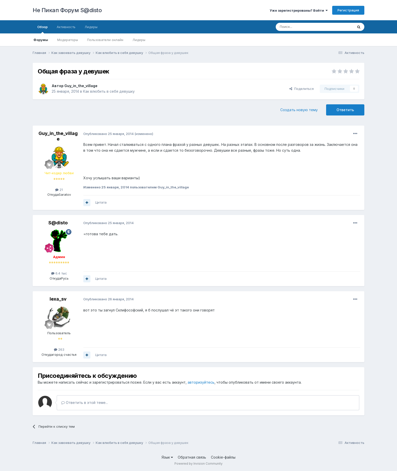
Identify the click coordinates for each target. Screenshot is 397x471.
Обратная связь (192, 457)
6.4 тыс (59, 273)
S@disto (58, 222)
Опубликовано (108, 134)
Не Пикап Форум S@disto (67, 10)
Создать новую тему (299, 110)
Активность (66, 27)
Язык (167, 457)
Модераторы (67, 40)
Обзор (42, 29)
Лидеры (138, 40)
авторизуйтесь (201, 382)
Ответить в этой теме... (84, 402)
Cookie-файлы (223, 457)
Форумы (40, 40)
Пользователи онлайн (105, 40)
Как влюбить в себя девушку (109, 91)
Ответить (345, 110)
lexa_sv (58, 299)
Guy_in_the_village (80, 86)
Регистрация (348, 10)
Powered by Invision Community (198, 463)
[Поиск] (303, 27)
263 (59, 349)
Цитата (101, 202)
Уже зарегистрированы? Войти (299, 10)
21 (59, 190)
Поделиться (301, 89)
